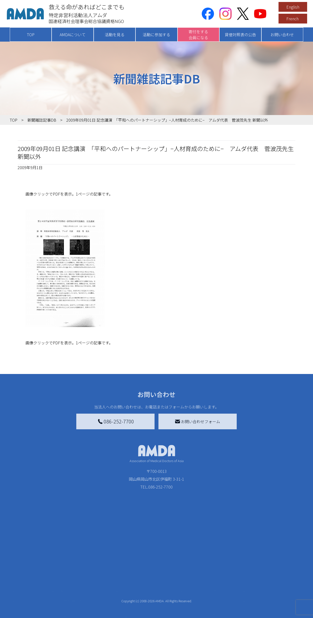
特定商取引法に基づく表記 (271, 558)
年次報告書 (30, 613)
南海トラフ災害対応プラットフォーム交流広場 (215, 569)
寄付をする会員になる (198, 34)
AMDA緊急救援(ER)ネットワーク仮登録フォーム (88, 612)
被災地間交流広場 (201, 548)
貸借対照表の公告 (240, 34)
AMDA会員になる (139, 558)
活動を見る (114, 34)
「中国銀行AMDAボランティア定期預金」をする (152, 598)
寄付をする (131, 548)
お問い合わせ (282, 34)
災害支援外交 (200, 558)
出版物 (26, 592)
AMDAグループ (33, 568)
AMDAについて (73, 34)
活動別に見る (71, 574)
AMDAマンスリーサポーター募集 (152, 566)
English (292, 7)
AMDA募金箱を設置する (145, 588)
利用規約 (256, 568)
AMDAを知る (29, 558)
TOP (30, 34)
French (292, 19)
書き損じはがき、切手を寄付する (151, 577)
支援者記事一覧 (137, 609)
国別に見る (69, 566)
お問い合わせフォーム (197, 421)
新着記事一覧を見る (77, 558)
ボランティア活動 (75, 593)
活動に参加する (156, 34)
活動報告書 (30, 576)
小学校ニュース (34, 584)
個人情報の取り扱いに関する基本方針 (271, 581)
